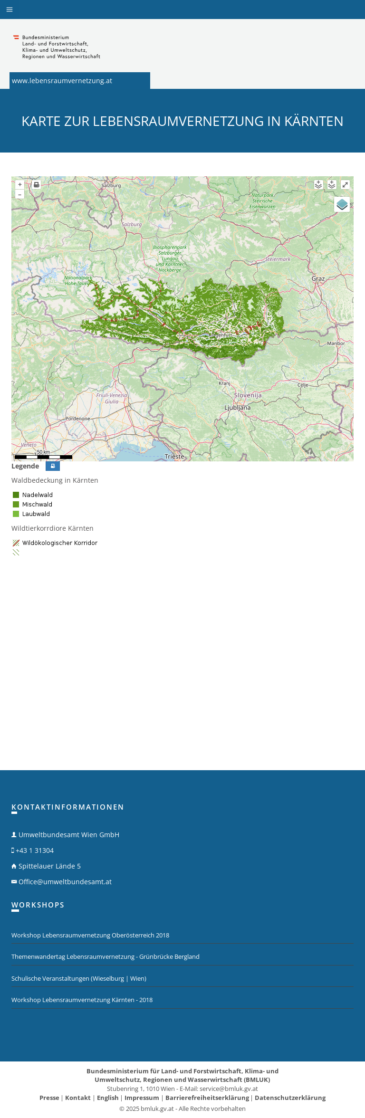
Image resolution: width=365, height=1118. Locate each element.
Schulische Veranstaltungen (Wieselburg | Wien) (78, 978)
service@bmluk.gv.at (229, 1088)
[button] (9, 9)
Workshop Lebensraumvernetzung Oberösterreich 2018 (90, 935)
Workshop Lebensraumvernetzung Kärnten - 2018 (82, 999)
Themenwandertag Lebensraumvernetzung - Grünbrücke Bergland (105, 956)
